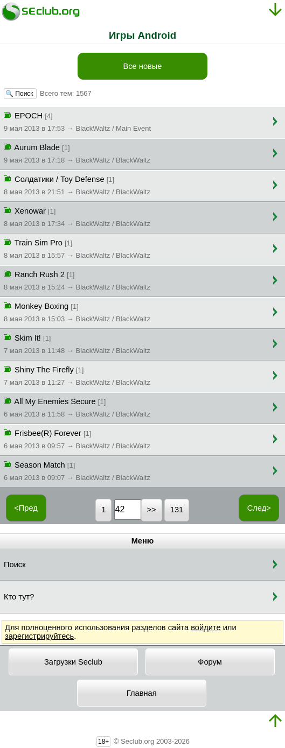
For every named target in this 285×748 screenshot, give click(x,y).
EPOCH (77, 121)
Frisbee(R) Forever (77, 438)
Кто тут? (19, 596)
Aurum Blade (77, 153)
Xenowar (77, 216)
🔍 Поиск (20, 93)
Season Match (77, 470)
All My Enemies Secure (77, 407)
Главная (142, 693)
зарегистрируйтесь (39, 636)
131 (176, 509)
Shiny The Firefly (77, 375)
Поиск (15, 564)
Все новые (142, 66)
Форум (210, 662)
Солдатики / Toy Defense (77, 184)
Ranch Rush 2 (77, 280)
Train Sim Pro (77, 248)
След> (259, 508)
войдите (205, 627)
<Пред (26, 508)
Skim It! (77, 343)
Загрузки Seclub (73, 662)
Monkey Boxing (77, 311)
